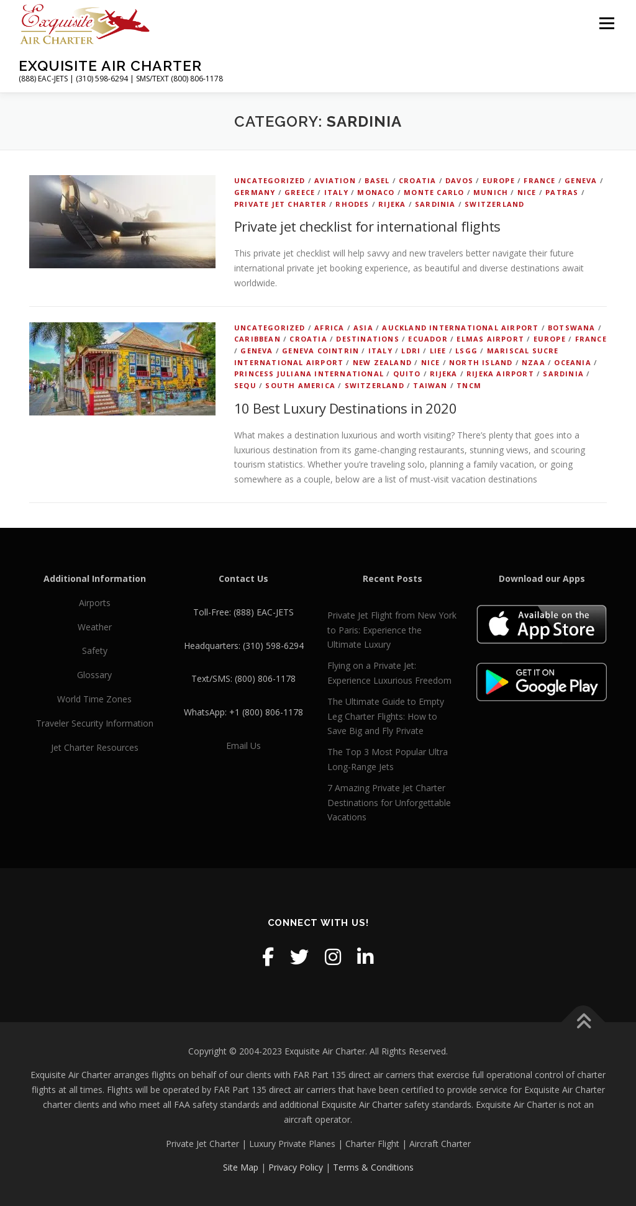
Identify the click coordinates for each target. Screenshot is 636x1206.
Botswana (572, 327)
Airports (95, 603)
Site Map (240, 1167)
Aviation (335, 180)
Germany (254, 192)
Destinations (367, 338)
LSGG (466, 350)
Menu (606, 23)
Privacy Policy (295, 1167)
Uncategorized (270, 180)
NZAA (533, 362)
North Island (480, 362)
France (539, 180)
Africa (329, 327)
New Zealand (382, 362)
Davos (459, 180)
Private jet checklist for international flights (367, 226)
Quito (407, 373)
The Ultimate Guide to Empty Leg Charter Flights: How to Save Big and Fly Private (385, 716)
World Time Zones (94, 699)
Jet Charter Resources (95, 747)
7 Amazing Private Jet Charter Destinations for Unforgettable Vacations (389, 802)
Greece (299, 192)
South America (300, 385)
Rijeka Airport (500, 373)
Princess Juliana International (309, 373)
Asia (363, 327)
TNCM (469, 385)
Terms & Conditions (373, 1167)
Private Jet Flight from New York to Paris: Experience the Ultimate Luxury (392, 630)
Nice (527, 192)
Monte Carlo (434, 192)
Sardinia (435, 204)
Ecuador (427, 338)
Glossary (94, 675)
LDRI (410, 350)
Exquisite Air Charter (110, 65)
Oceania (572, 362)
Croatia (417, 180)
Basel (377, 180)
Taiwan (430, 385)
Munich (490, 192)
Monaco (375, 192)
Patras (561, 192)
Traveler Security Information (94, 723)
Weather (95, 627)
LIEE (438, 350)
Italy (336, 192)
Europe (499, 180)
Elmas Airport (490, 338)
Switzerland (494, 204)
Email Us (243, 745)
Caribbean (257, 338)
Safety (94, 650)
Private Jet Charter (280, 204)
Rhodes (352, 204)
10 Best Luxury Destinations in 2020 (345, 408)
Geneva (581, 180)
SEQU (245, 385)
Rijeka (392, 204)
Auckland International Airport (460, 327)
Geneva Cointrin (320, 350)
